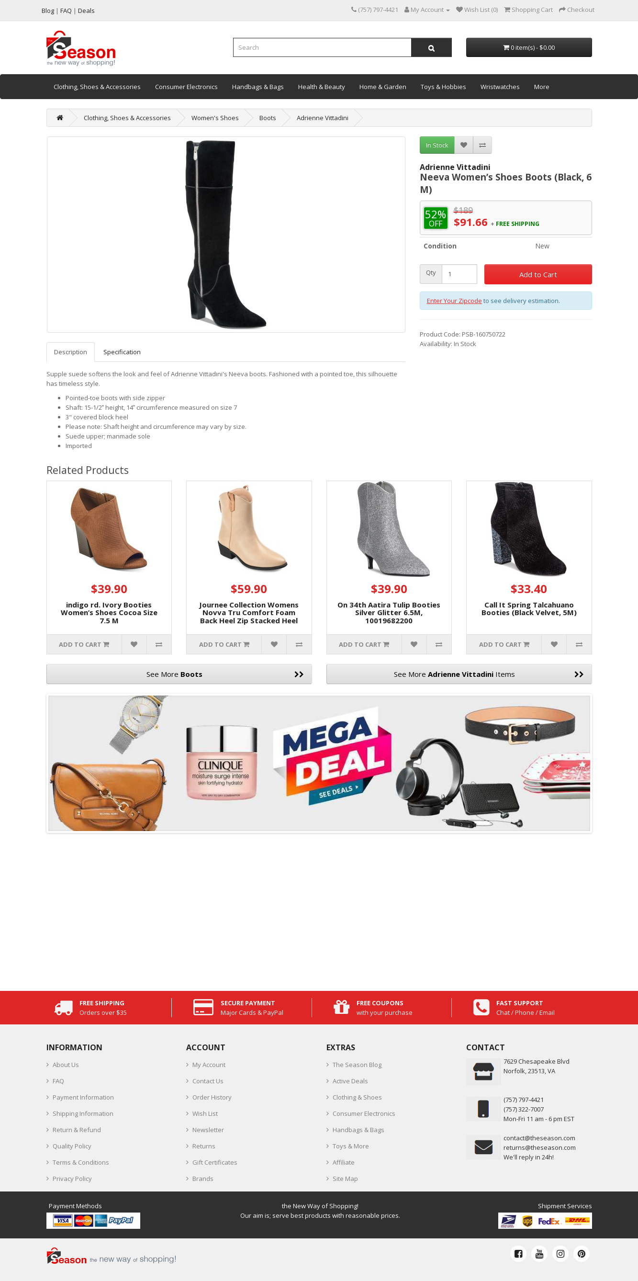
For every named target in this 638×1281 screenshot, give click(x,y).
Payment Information (83, 1097)
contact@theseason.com (539, 1138)
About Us (66, 1064)
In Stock (437, 145)
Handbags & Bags (258, 86)
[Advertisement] (319, 910)
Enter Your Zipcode (454, 300)
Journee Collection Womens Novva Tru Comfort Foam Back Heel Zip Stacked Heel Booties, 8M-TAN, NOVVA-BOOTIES (249, 620)
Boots (267, 117)
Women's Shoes (215, 117)
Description (70, 352)
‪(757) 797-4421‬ (524, 1099)
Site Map (345, 1178)
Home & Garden (382, 86)
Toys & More (351, 1146)
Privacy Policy (72, 1178)
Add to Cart (538, 274)
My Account (208, 1064)
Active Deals (350, 1081)
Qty (431, 273)
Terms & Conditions (81, 1162)
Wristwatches (500, 86)
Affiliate (344, 1162)
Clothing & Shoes (357, 1097)
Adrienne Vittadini (322, 117)
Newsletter (208, 1129)
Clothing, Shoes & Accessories (97, 86)
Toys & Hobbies (443, 86)
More (541, 86)
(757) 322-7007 (524, 1109)
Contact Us (208, 1081)
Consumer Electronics (186, 86)
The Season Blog (357, 1064)
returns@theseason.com (540, 1147)
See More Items (489, 674)
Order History (212, 1097)
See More (225, 674)
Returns (203, 1146)
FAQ (58, 1081)
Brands (202, 1178)
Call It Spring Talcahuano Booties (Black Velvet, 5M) (529, 609)
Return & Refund (77, 1129)
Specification (122, 352)
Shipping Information (83, 1113)
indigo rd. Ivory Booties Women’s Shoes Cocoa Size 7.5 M (109, 612)
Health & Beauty (321, 86)
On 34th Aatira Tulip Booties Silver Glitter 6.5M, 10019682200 (388, 612)
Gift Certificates (214, 1162)
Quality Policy (72, 1146)
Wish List (205, 1113)
